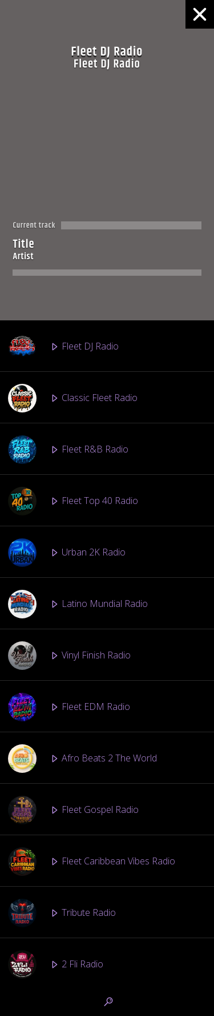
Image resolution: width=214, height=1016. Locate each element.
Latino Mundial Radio (78, 604)
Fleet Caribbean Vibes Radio (91, 861)
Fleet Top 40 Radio (73, 501)
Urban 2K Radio (67, 552)
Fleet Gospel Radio (73, 810)
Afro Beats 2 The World (82, 758)
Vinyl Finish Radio (69, 655)
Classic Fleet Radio (73, 398)
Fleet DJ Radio (63, 346)
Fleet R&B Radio (68, 449)
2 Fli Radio (55, 964)
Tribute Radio (62, 913)
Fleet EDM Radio (69, 707)
